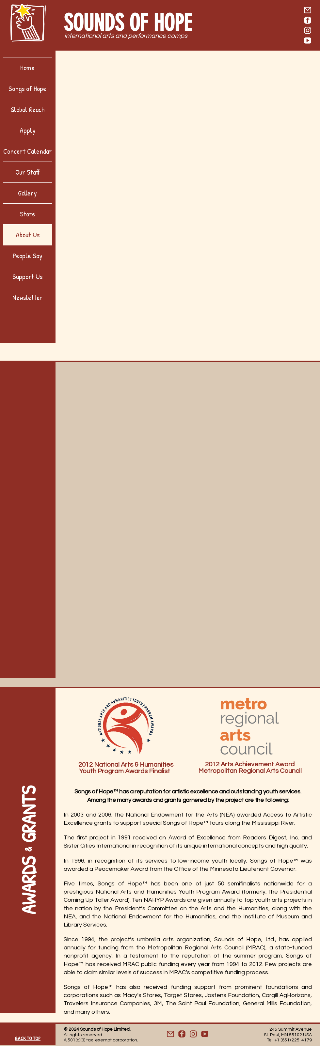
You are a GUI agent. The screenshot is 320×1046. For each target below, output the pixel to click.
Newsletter (27, 297)
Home (27, 67)
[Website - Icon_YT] (205, 1034)
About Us (28, 235)
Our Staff (27, 172)
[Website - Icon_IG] (193, 1034)
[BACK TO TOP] (28, 1036)
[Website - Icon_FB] (182, 1034)
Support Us (27, 276)
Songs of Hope (27, 88)
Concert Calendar (27, 151)
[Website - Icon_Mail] (170, 1034)
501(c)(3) (76, 1040)
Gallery (27, 193)
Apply (28, 130)
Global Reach (27, 109)
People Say (27, 255)
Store (27, 214)
